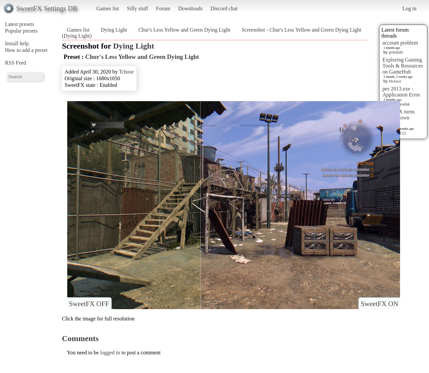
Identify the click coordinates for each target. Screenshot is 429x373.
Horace (395, 81)
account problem (400, 43)
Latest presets (19, 24)
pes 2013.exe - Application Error (401, 91)
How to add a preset (26, 50)
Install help (17, 43)
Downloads (190, 8)
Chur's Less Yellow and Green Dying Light (184, 30)
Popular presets (21, 31)
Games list (108, 8)
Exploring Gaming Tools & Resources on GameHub (402, 66)
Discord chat (223, 8)
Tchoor (126, 72)
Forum (163, 8)
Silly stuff (137, 8)
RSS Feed (15, 63)
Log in (409, 8)
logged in (110, 352)
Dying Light (114, 30)
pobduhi (396, 52)
